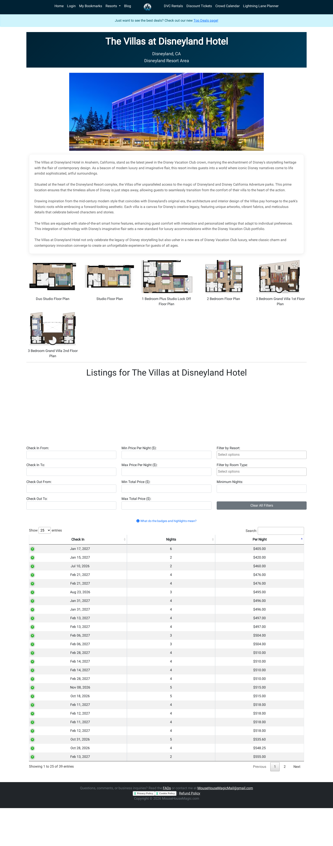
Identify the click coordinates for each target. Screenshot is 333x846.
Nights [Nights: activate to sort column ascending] (108, 539)
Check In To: (35, 465)
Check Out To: (37, 499)
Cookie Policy (167, 831)
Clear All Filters (261, 505)
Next (296, 804)
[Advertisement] (156, 410)
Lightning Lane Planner (261, 6)
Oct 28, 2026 (45, 783)
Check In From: (37, 448)
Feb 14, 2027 (45, 682)
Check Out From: (39, 482)
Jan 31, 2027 (45, 610)
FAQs (167, 826)
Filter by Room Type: (232, 465)
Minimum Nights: (230, 482)
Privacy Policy (145, 831)
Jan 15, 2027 (45, 560)
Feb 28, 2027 (45, 671)
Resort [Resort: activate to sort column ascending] (152, 539)
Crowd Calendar (227, 6)
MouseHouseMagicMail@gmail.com (225, 826)
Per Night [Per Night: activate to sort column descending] (229, 539)
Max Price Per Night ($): (140, 465)
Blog (127, 6)
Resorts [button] (112, 6)
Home (59, 6)
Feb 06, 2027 (45, 651)
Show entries (45, 530)
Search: (275, 531)
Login (71, 6)
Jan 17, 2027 (45, 549)
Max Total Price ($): (136, 499)
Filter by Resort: (228, 448)
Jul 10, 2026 (45, 570)
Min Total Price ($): (136, 482)
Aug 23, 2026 (45, 600)
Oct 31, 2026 (45, 773)
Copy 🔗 (289, 549)
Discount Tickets (199, 6)
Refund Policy (189, 831)
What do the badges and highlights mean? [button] (166, 521)
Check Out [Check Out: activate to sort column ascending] (77, 539)
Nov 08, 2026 (45, 712)
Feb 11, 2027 (45, 733)
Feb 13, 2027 (45, 631)
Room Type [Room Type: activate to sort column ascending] (198, 539)
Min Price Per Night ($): (139, 448)
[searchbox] (261, 454)
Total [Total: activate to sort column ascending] (259, 539)
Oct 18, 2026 (45, 722)
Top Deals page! (206, 20)
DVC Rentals (173, 6)
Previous (259, 804)
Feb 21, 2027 (45, 580)
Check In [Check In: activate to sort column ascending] (45, 539)
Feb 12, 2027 (45, 743)
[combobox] (262, 455)
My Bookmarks (90, 6)
